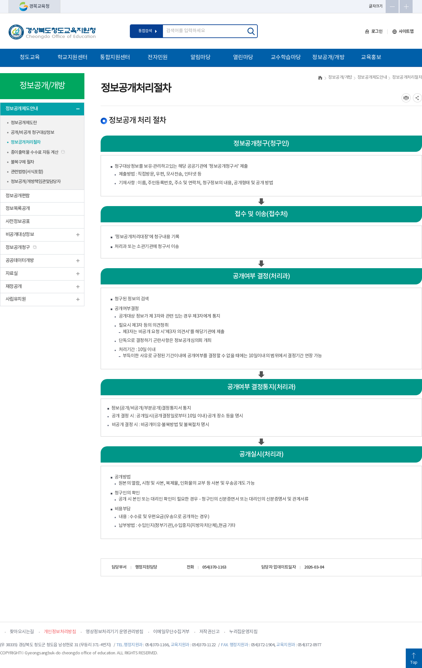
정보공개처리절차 (26, 142)
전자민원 (158, 57)
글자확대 (406, 6)
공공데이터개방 (20, 260)
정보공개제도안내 (22, 108)
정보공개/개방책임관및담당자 (35, 181)
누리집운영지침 (243, 632)
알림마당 (201, 57)
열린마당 (243, 57)
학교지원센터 (72, 57)
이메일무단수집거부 (171, 632)
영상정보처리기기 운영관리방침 (114, 632)
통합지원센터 (115, 57)
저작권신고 (209, 632)
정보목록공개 (18, 208)
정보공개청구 (18, 247)
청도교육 (30, 57)
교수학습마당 (286, 57)
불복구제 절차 (22, 162)
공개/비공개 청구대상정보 (32, 132)
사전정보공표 (18, 221)
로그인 (374, 31)
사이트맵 (403, 31)
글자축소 (392, 6)
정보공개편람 (18, 196)
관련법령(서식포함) (27, 172)
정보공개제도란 (24, 122)
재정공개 (14, 286)
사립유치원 (16, 299)
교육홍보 (371, 57)
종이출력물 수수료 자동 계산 (34, 152)
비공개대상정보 (20, 234)
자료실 (12, 273)
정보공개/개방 (328, 57)
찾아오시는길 (22, 632)
